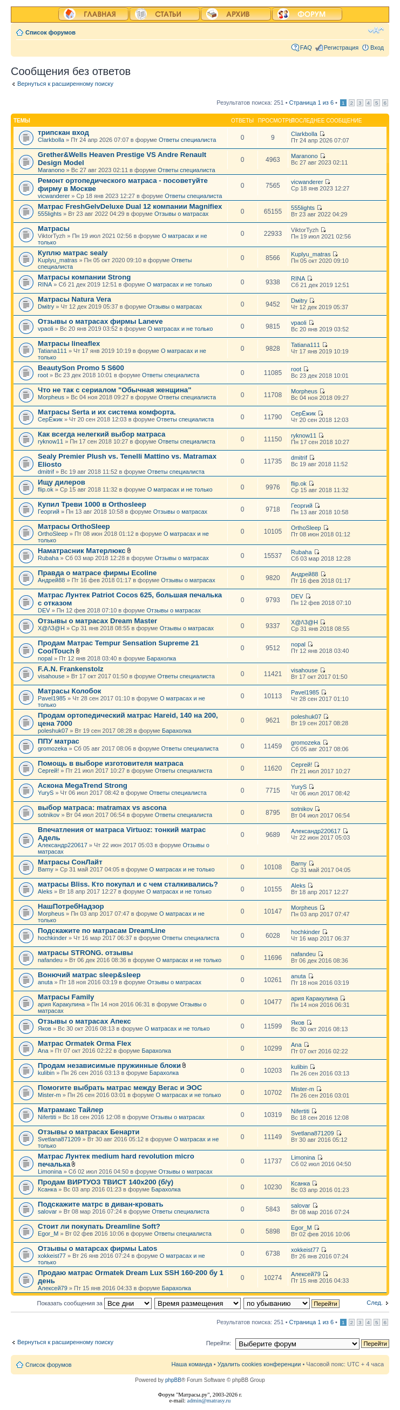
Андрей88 (51, 580)
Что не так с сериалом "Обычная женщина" (114, 390)
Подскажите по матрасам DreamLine (102, 931)
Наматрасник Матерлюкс (82, 551)
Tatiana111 (52, 351)
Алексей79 (52, 1288)
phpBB (173, 1380)
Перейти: (219, 1343)
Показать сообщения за (94, 1303)
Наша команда (191, 1364)
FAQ (306, 47)
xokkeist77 (52, 1255)
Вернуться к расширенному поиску (65, 83)
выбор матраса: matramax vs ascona (102, 807)
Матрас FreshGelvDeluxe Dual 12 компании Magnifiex (130, 206)
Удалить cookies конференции (259, 1364)
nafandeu (50, 960)
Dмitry (46, 306)
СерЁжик (50, 419)
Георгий (48, 511)
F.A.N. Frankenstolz (71, 669)
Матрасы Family (66, 997)
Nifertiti (47, 1117)
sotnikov (48, 815)
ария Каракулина (61, 1004)
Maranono (51, 170)
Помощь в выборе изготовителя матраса (111, 763)
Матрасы (54, 228)
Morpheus (51, 397)
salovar (47, 1211)
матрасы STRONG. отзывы (85, 953)
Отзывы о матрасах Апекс (84, 1021)
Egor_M (48, 1233)
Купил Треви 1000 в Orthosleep (92, 504)
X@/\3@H (51, 628)
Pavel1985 (52, 698)
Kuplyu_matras (57, 260)
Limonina (50, 1171)
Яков (44, 1028)
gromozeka (52, 748)
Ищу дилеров (61, 482)
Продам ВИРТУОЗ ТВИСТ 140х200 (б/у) (105, 1182)
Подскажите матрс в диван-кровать (101, 1204)
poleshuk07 (53, 730)
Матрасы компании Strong (84, 277)
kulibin (46, 1073)
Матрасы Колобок (69, 691)
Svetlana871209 (59, 1139)
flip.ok (45, 489)
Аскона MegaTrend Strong (82, 785)
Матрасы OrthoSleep (74, 526)
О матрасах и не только (179, 284)
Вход (377, 47)
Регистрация (341, 47)
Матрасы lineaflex (69, 343)
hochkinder (52, 938)
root (43, 375)
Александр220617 (62, 845)
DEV (44, 610)
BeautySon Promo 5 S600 (81, 368)
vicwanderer (54, 196)
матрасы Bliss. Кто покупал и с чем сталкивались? (128, 884)
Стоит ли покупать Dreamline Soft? (99, 1226)
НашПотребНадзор (71, 906)
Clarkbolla (51, 140)
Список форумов (50, 32)
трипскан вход (63, 132)
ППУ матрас (58, 741)
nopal (45, 658)
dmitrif (46, 471)
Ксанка (47, 1189)
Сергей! (48, 770)
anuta (45, 982)
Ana (43, 1050)
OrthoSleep (53, 533)
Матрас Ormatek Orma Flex (84, 1043)
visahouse (51, 676)
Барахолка (161, 658)
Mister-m (49, 1095)
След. (375, 1302)
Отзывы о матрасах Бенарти (88, 1132)
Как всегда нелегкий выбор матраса (101, 434)
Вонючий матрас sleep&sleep (89, 975)
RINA (45, 284)
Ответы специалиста (187, 140)
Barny (45, 869)
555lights (50, 213)
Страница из (311, 102)
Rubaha (48, 558)
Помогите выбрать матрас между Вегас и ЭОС (120, 1088)
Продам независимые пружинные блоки (109, 1065)
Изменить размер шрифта (376, 30)
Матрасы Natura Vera (74, 299)
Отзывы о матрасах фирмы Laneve (100, 321)
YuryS (45, 792)
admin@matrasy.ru (208, 1401)
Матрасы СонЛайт (70, 862)
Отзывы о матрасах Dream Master (97, 621)
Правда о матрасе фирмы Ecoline (97, 573)
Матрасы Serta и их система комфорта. (107, 412)
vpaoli (45, 328)
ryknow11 (50, 441)
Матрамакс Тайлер (70, 1110)
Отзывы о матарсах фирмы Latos (97, 1248)
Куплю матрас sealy (72, 253)
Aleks (45, 891)
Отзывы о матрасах (181, 213)
